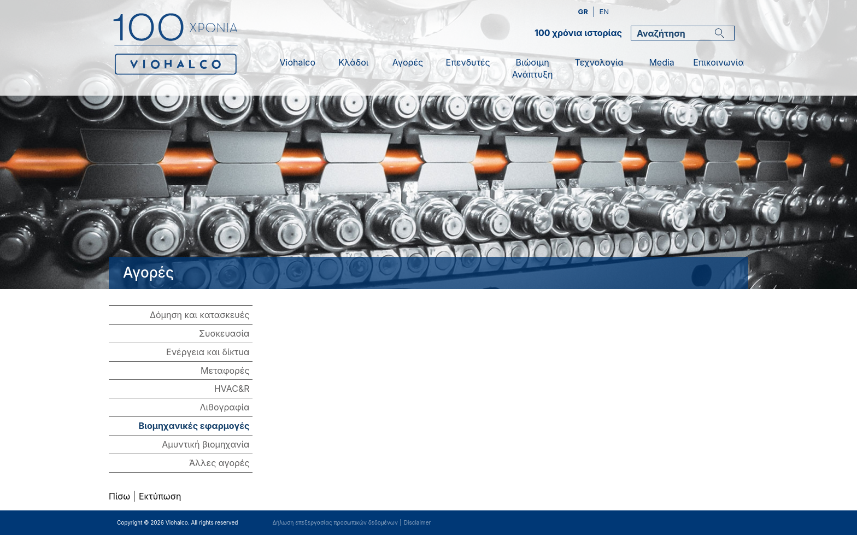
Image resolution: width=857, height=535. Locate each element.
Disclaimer (417, 522)
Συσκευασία (224, 333)
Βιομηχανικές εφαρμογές (193, 425)
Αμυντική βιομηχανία (205, 444)
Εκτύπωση (160, 496)
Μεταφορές (225, 370)
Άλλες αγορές (219, 462)
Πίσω (119, 496)
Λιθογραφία (225, 407)
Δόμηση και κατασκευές (199, 314)
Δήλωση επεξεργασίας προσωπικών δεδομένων (334, 522)
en (604, 11)
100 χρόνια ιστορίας (578, 32)
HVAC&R (232, 388)
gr (584, 11)
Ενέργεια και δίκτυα (207, 351)
